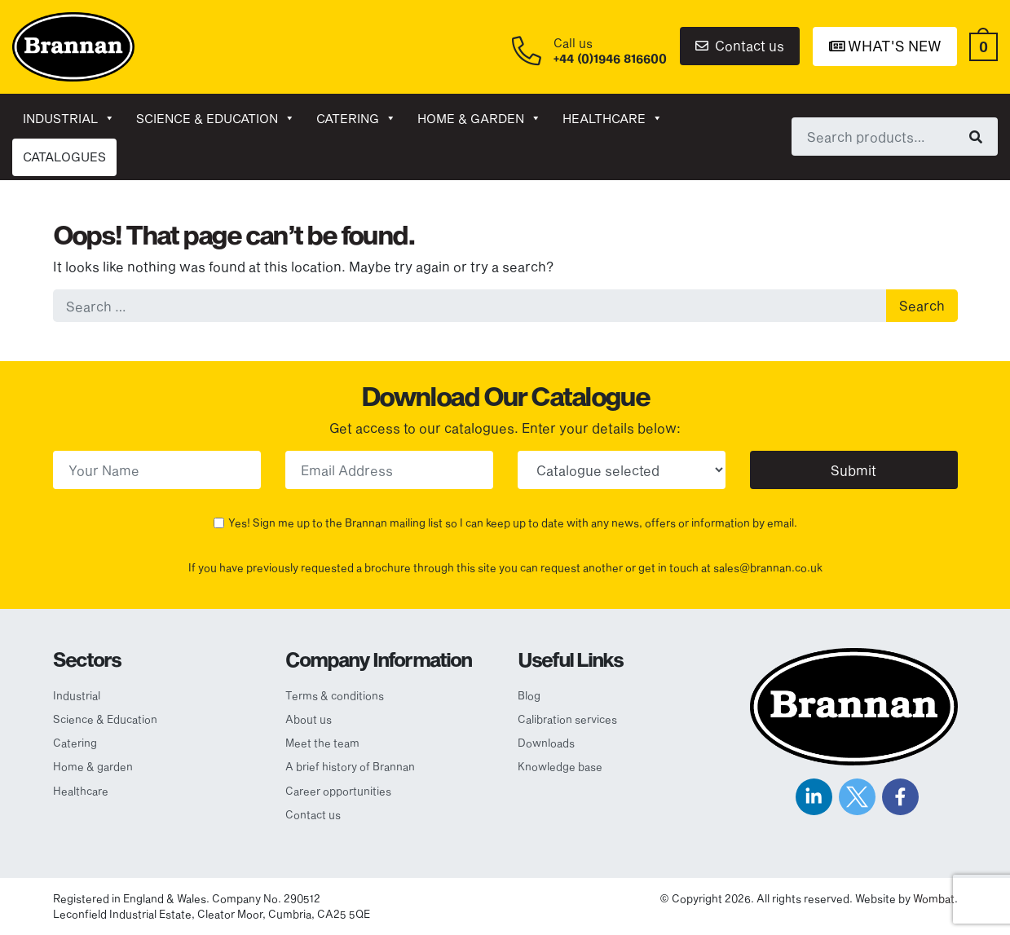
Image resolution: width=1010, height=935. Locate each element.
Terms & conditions (334, 695)
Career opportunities (338, 790)
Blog (529, 695)
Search (922, 305)
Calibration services (567, 719)
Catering (356, 118)
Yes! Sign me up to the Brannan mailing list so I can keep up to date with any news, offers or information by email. (512, 522)
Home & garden (479, 118)
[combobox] (895, 136)
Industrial (69, 118)
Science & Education (215, 118)
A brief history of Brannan (350, 766)
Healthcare (612, 118)
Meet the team (322, 742)
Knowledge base (560, 766)
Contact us (739, 45)
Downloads (546, 742)
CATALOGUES (64, 156)
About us (308, 719)
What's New (885, 45)
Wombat (934, 898)
